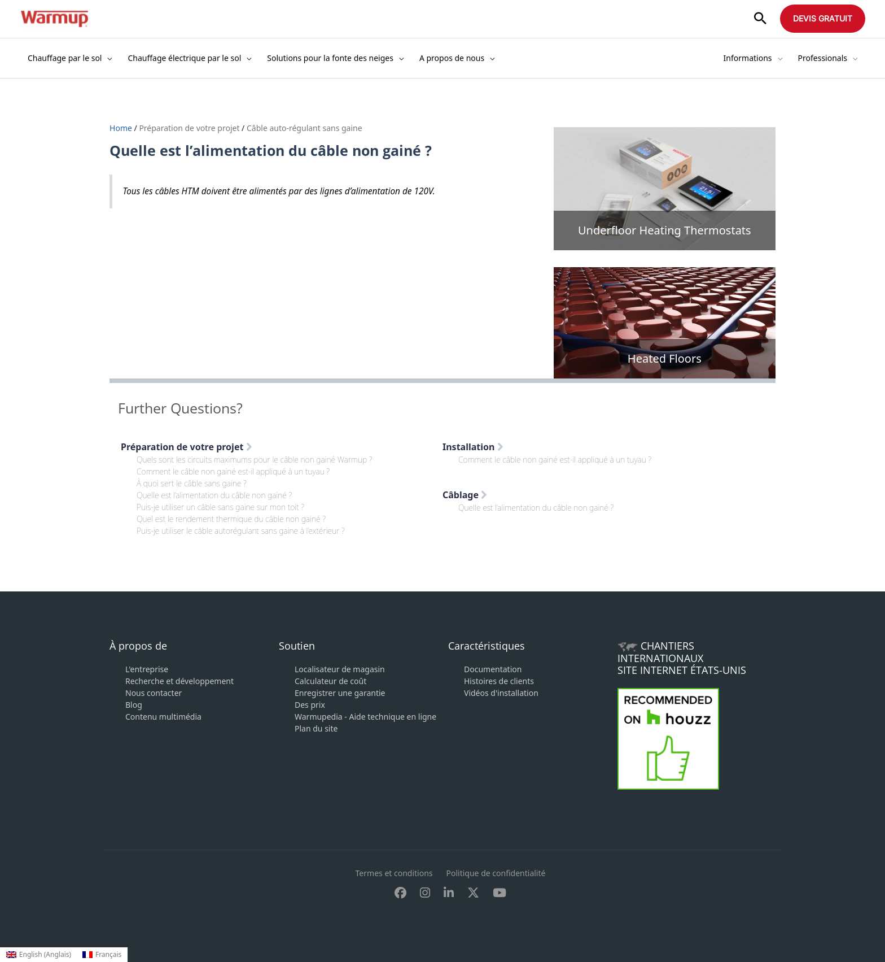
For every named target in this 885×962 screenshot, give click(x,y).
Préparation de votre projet (189, 128)
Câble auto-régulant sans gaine (304, 128)
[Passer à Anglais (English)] (39, 954)
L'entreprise (146, 669)
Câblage (464, 495)
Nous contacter (153, 692)
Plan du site (316, 728)
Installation (472, 447)
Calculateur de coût (330, 681)
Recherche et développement (179, 681)
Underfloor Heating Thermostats (664, 230)
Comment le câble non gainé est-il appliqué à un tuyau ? (233, 471)
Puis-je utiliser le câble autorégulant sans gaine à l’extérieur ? (241, 530)
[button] (760, 19)
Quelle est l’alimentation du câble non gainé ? (214, 495)
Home (121, 128)
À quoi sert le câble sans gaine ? (192, 483)
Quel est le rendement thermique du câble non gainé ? (231, 518)
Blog (133, 704)
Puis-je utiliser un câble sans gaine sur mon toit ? (220, 507)
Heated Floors (665, 358)
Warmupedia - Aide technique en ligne (365, 716)
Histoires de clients (499, 681)
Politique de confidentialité (496, 873)
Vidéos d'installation (501, 692)
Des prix (310, 704)
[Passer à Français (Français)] (102, 954)
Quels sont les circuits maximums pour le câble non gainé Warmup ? (255, 459)
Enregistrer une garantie (340, 692)
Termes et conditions (394, 873)
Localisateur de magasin (340, 669)
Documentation (493, 669)
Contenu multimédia (163, 716)
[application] (107, 58)
